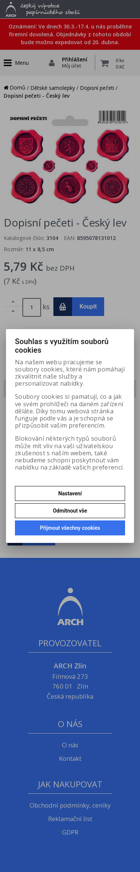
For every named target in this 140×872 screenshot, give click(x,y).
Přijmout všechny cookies (70, 528)
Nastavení (70, 493)
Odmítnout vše (70, 511)
